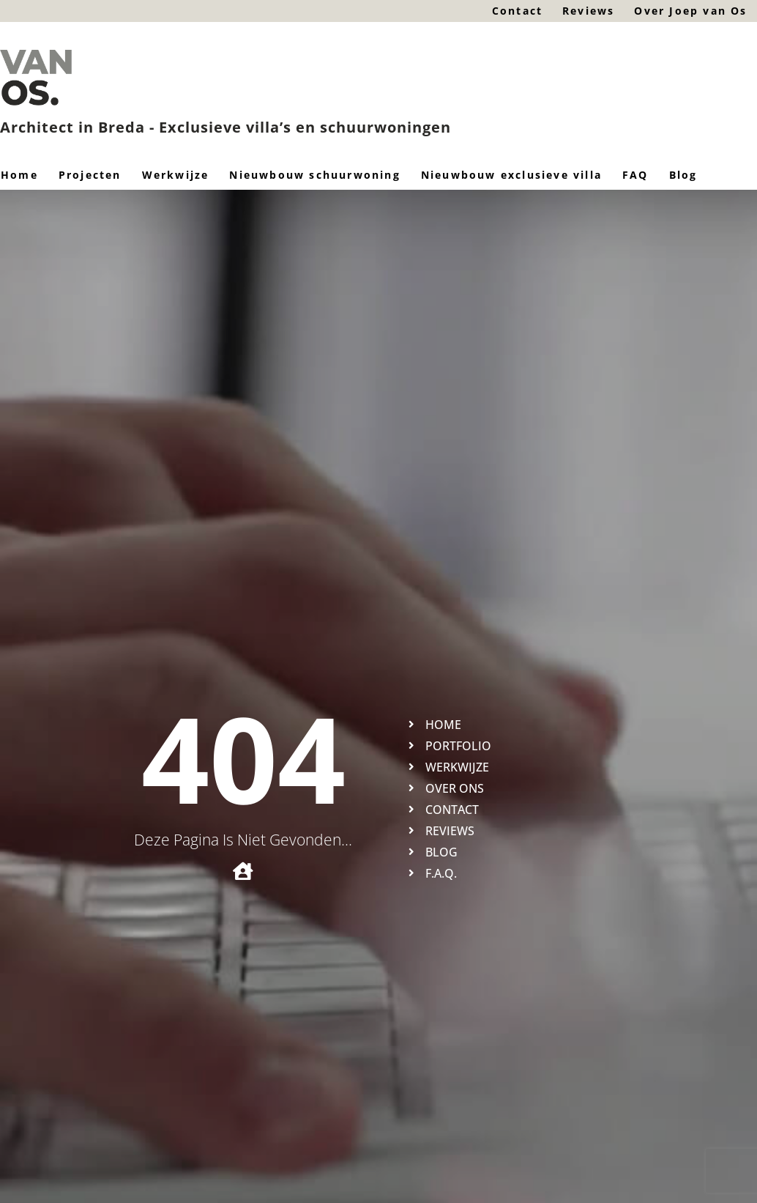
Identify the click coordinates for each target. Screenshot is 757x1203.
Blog (683, 175)
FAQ (635, 175)
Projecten (90, 175)
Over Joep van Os (690, 11)
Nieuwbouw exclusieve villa (511, 175)
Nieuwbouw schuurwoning (314, 175)
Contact (515, 11)
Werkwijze (175, 175)
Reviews (587, 11)
